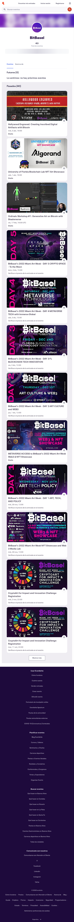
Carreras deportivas (37, 753)
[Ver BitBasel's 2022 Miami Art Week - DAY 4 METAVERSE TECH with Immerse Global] (37, 293)
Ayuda (8, 900)
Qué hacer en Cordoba (37, 799)
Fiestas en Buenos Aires (37, 826)
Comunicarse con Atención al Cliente (37, 855)
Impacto (31, 900)
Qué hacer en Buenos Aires (37, 793)
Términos (25, 905)
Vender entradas (37, 686)
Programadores (60, 900)
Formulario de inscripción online (37, 702)
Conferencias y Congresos (37, 769)
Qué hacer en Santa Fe (37, 815)
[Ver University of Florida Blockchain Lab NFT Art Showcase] (37, 153)
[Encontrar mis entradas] (27, 3)
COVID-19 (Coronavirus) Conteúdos (37, 723)
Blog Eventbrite (37, 737)
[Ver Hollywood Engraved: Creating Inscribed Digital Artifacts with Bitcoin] (37, 106)
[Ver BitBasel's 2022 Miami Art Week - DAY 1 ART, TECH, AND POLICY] (37, 480)
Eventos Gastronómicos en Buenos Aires (37, 831)
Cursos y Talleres (37, 742)
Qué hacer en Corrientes (37, 820)
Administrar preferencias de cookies (37, 911)
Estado (17, 905)
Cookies (54, 905)
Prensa (23, 900)
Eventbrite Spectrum (37, 707)
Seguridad (49, 900)
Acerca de (57, 895)
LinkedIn (37, 871)
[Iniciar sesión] (45, 3)
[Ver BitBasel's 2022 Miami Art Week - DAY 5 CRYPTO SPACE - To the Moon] (37, 245)
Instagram (37, 877)
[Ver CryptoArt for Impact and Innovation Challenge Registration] (37, 575)
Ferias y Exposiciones (37, 775)
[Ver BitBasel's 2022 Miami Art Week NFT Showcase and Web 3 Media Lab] (37, 527)
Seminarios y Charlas (37, 748)
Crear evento (37, 691)
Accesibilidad (44, 905)
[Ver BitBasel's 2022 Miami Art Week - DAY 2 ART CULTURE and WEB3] (37, 388)
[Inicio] (3, 3)
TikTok (37, 882)
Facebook (37, 866)
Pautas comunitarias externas (37, 718)
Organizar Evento (37, 780)
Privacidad (34, 905)
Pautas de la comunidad (37, 713)
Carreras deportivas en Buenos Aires (37, 836)
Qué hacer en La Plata (37, 809)
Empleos (15, 900)
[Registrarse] (60, 3)
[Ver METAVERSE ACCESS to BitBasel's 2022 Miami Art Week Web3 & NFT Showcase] (37, 435)
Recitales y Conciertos (37, 764)
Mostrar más (37, 658)
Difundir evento (37, 697)
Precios (21, 895)
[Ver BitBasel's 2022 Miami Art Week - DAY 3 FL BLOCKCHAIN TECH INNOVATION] (37, 340)
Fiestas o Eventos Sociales (37, 758)
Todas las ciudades (37, 842)
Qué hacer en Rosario (37, 804)
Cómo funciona (37, 675)
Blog (64, 895)
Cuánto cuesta (37, 680)
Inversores (39, 900)
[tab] (10, 64)
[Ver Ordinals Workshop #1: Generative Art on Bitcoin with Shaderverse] (37, 198)
